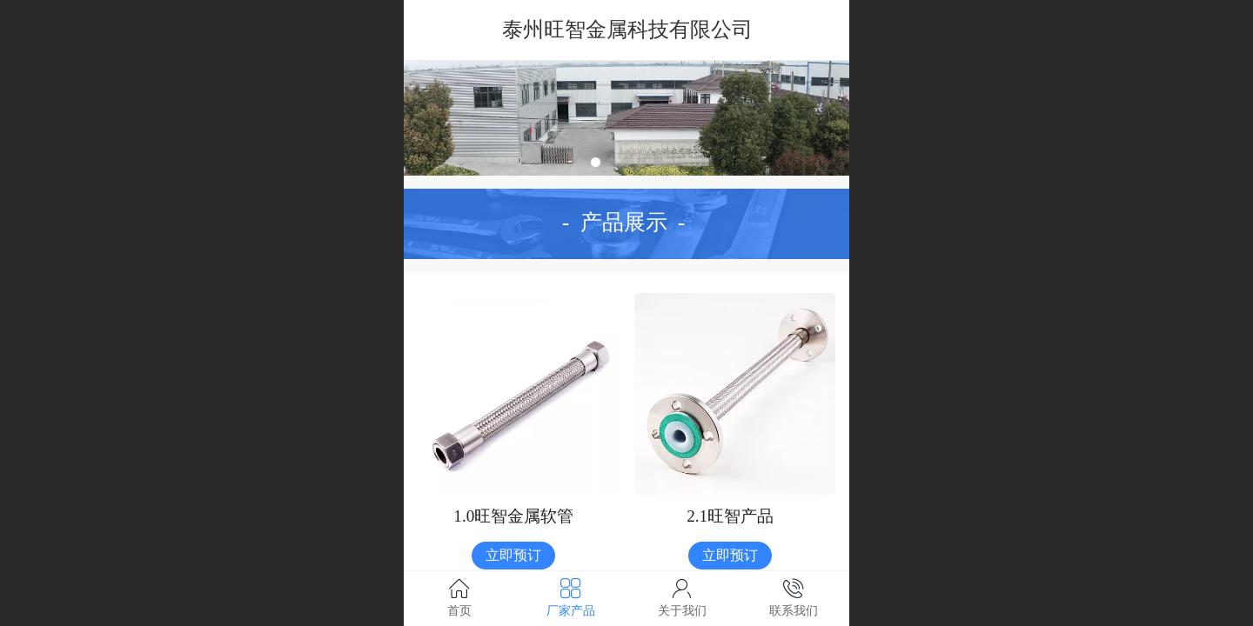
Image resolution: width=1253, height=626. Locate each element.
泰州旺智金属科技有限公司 (627, 29)
